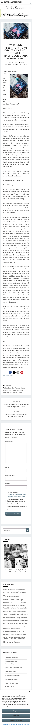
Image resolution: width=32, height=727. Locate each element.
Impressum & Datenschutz (23, 724)
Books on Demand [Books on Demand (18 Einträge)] (20, 589)
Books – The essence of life (13, 668)
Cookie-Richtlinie (6, 724)
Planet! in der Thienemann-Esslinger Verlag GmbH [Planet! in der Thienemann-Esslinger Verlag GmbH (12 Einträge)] (17, 626)
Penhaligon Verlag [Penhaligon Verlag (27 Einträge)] (12, 623)
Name (7, 467)
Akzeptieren (16, 711)
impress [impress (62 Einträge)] (12, 611)
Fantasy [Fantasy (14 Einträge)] (10, 605)
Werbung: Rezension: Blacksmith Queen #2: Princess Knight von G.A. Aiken (16, 404)
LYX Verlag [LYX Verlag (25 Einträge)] (24, 617)
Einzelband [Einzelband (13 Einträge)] (5, 605)
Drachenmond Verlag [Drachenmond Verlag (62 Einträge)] (12, 600)
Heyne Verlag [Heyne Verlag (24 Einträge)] (23, 608)
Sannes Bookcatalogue (11, 2)
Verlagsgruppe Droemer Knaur (12, 393)
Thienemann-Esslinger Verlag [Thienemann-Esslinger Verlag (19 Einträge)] (18, 634)
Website (7, 484)
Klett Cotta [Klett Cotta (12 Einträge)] (26, 614)
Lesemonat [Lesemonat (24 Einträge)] (6, 617)
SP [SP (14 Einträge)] (9, 634)
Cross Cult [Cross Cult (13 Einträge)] (12, 596)
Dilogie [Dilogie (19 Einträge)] (17, 596)
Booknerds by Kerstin (11, 657)
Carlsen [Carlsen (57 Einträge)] (14, 592)
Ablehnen (16, 715)
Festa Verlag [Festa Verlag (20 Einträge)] (15, 605)
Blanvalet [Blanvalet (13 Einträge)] (5, 589)
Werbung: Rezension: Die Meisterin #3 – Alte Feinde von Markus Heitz (16, 414)
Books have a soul (10, 671)
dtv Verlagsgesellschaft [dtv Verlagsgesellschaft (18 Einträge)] (15, 602)
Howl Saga (20, 390)
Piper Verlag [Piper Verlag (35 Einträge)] (22, 623)
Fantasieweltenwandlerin (12, 675)
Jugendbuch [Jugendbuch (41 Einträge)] (8, 615)
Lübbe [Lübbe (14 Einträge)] (4, 620)
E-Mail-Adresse (10, 475)
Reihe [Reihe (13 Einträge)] (18, 628)
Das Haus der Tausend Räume (15, 388)
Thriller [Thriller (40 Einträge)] (6, 638)
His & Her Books (10, 687)
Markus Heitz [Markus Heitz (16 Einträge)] (9, 620)
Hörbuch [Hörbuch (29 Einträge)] (6, 611)
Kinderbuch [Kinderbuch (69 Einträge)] (18, 614)
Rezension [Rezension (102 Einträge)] (8, 631)
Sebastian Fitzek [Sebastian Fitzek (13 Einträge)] (18, 631)
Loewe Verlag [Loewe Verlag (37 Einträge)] (15, 618)
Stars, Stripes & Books (11, 683)
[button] (29, 692)
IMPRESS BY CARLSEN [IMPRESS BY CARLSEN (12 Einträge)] (21, 611)
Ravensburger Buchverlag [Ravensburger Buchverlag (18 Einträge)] (10, 628)
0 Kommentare (22, 64)
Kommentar (9, 441)
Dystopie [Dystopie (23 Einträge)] (24, 603)
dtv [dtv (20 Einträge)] (8, 603)
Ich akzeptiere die (17, 500)
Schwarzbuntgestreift (11, 679)
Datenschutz (14, 724)
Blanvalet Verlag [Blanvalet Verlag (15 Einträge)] (11, 589)
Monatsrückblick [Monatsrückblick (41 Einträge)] (19, 620)
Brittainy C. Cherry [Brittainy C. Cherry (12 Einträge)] (7, 592)
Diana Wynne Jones (9, 390)
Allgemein (8, 385)
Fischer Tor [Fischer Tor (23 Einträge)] (15, 608)
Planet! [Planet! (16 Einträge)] (5, 626)
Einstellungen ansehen (16, 720)
